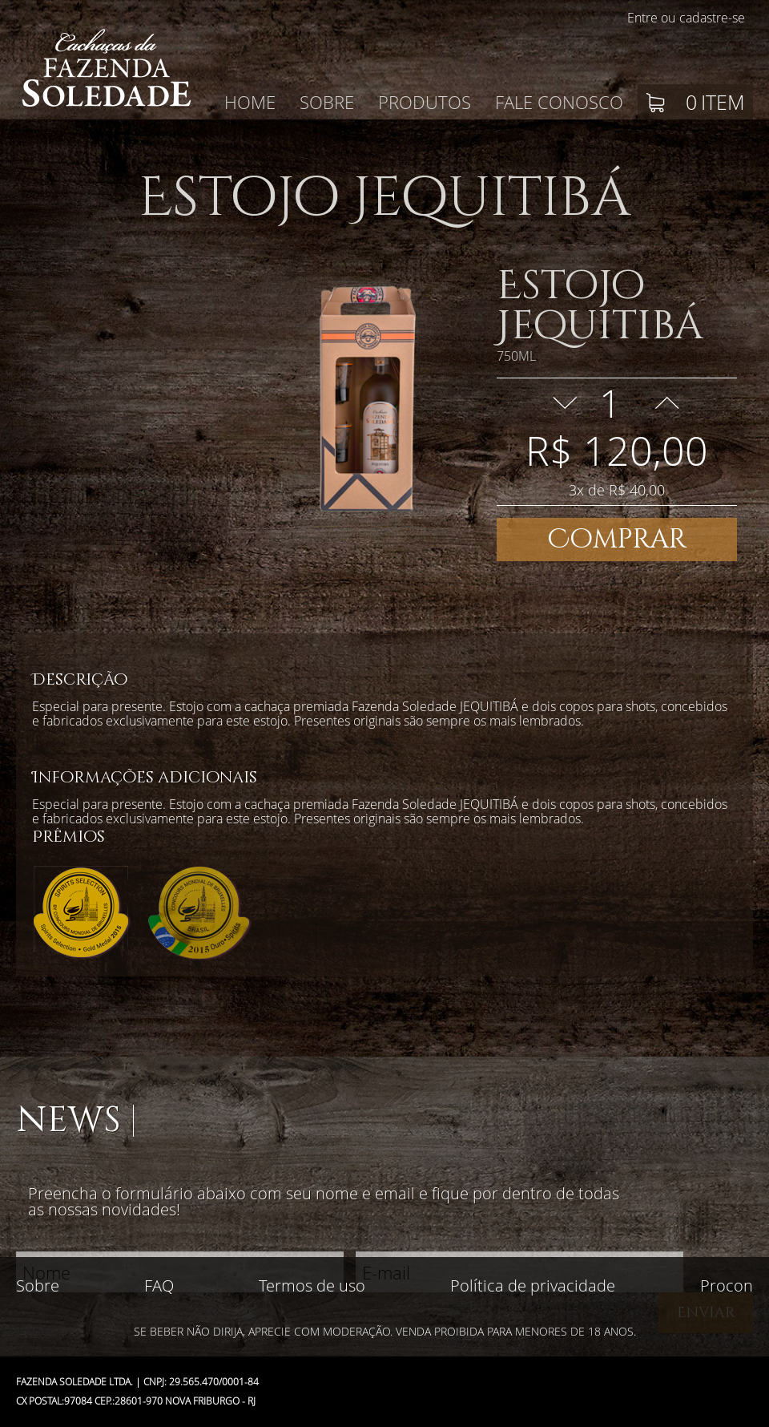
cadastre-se (712, 17)
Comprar (617, 539)
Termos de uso (312, 1285)
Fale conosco (559, 102)
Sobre (327, 102)
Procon (726, 1285)
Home (250, 102)
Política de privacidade (532, 1285)
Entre (642, 17)
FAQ (159, 1285)
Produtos (424, 102)
